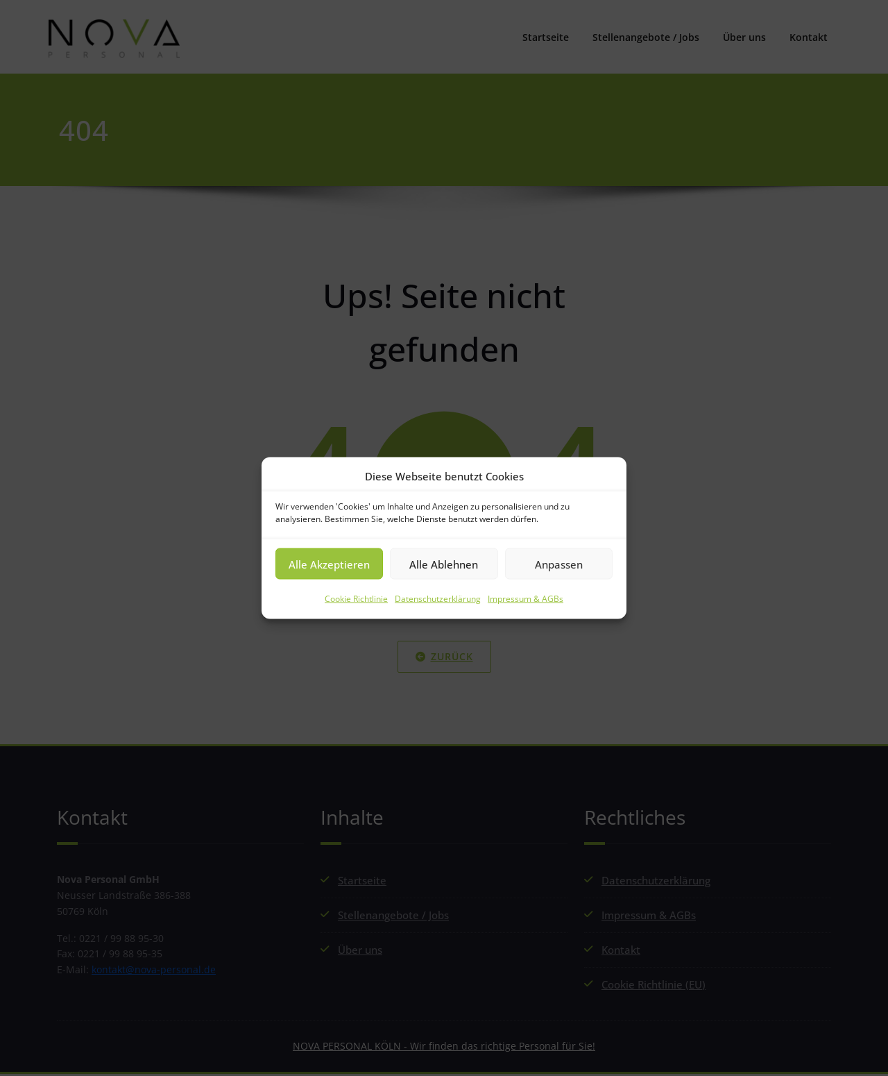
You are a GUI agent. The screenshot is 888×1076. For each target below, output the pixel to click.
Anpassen (559, 564)
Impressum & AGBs (525, 599)
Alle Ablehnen (443, 564)
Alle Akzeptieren (329, 564)
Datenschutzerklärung (438, 599)
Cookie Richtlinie (356, 599)
